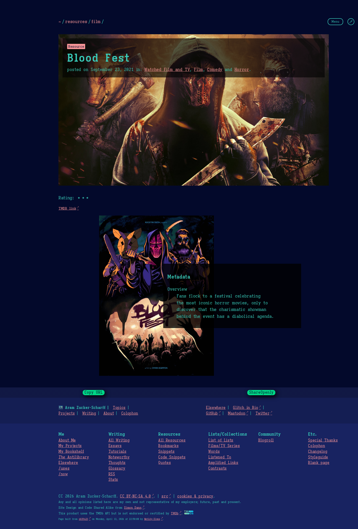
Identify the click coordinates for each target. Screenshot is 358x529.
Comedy (214, 69)
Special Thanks (323, 440)
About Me (67, 440)
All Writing (119, 440)
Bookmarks (168, 446)
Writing (89, 413)
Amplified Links (223, 463)
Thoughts (117, 463)
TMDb (175, 513)
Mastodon (236, 413)
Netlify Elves (152, 519)
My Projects (70, 446)
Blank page (318, 463)
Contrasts (217, 468)
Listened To (219, 457)
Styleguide (318, 457)
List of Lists (220, 440)
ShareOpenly (261, 392)
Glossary (116, 468)
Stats (113, 479)
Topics (119, 407)
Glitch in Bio (245, 407)
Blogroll (266, 440)
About (108, 413)
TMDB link (67, 208)
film (95, 21)
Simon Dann (132, 508)
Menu (335, 22)
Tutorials (117, 451)
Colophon (129, 413)
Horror (241, 69)
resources (76, 21)
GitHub (212, 413)
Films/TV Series (224, 446)
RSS (111, 474)
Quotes (164, 463)
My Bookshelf (71, 451)
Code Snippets (171, 457)
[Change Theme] (350, 21)
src (164, 496)
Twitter (262, 413)
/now (63, 474)
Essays (115, 446)
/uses (63, 468)
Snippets (166, 451)
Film (198, 69)
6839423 (83, 519)
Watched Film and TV (167, 69)
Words (214, 451)
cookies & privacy (195, 496)
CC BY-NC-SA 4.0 (135, 496)
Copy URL (93, 392)
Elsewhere (216, 407)
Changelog (317, 451)
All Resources (171, 440)
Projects (66, 413)
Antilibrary (73, 457)
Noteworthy (119, 457)
